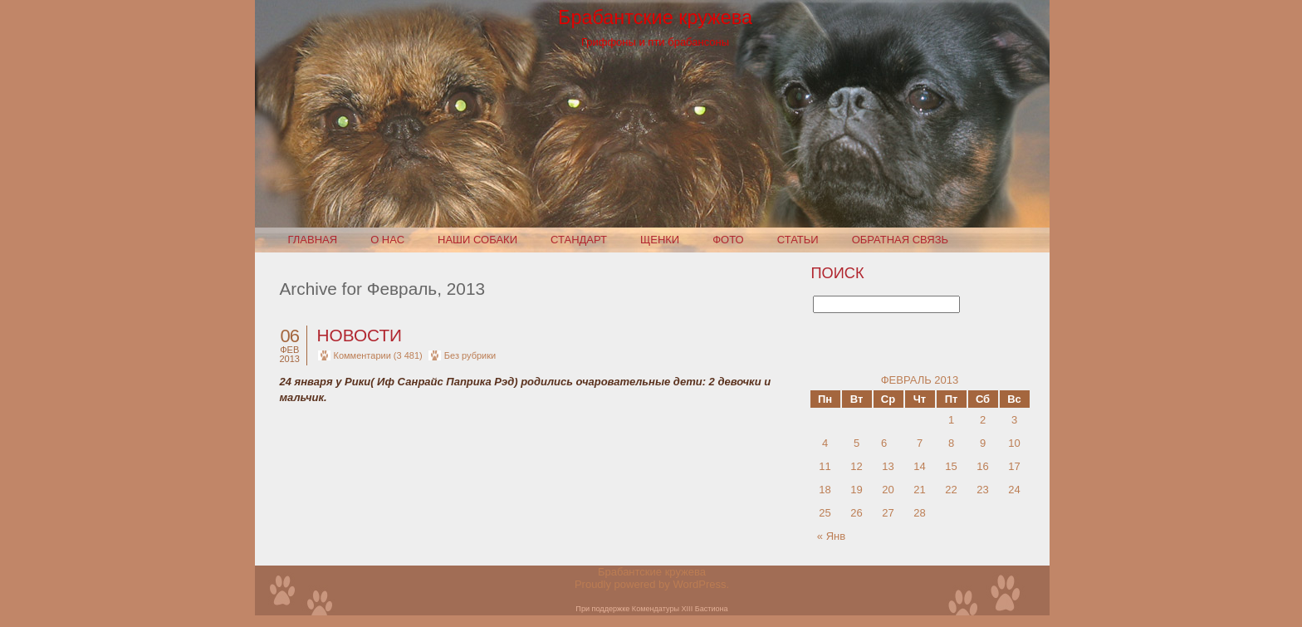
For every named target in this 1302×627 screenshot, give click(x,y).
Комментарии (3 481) (378, 355)
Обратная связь (900, 239)
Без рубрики (470, 355)
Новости (360, 335)
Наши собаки (477, 239)
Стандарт (579, 239)
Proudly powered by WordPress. (652, 584)
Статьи (798, 239)
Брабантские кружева (655, 17)
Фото (727, 239)
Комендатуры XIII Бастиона (680, 609)
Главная (313, 239)
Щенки (659, 239)
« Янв (831, 536)
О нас (387, 239)
